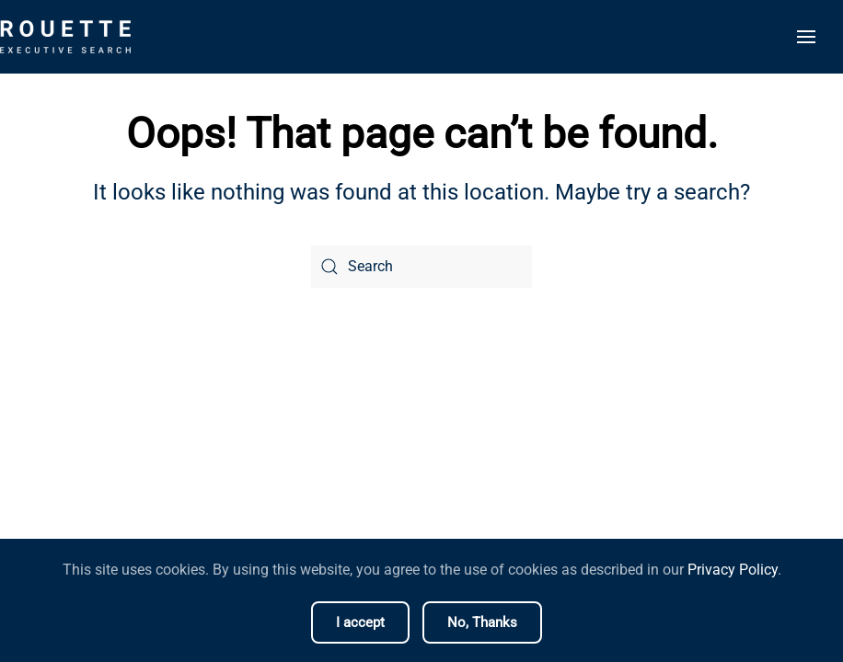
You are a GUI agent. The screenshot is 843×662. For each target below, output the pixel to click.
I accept (360, 622)
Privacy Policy (732, 569)
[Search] (421, 266)
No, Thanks (482, 622)
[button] (806, 37)
